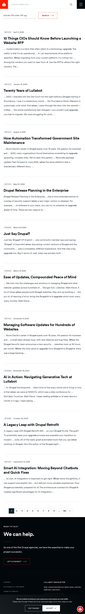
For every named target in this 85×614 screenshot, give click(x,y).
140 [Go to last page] (64, 511)
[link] (17, 561)
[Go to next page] (70, 511)
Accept (49, 608)
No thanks (33, 608)
